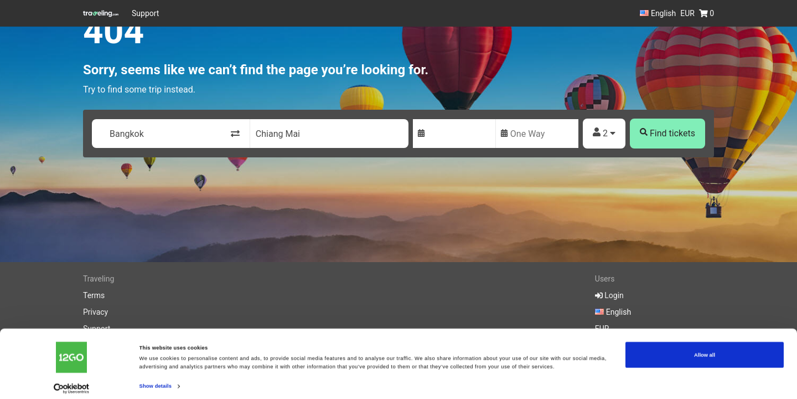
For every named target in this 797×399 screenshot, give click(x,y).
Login (609, 295)
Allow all (704, 347)
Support (145, 13)
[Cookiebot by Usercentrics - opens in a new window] (71, 380)
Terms (94, 295)
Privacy (95, 312)
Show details (155, 378)
